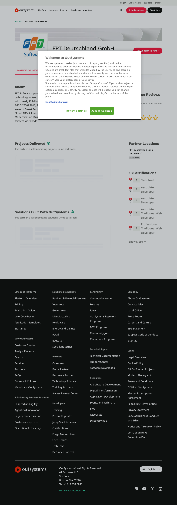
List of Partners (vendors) (56, 102)
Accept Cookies (101, 111)
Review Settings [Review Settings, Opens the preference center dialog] (76, 110)
